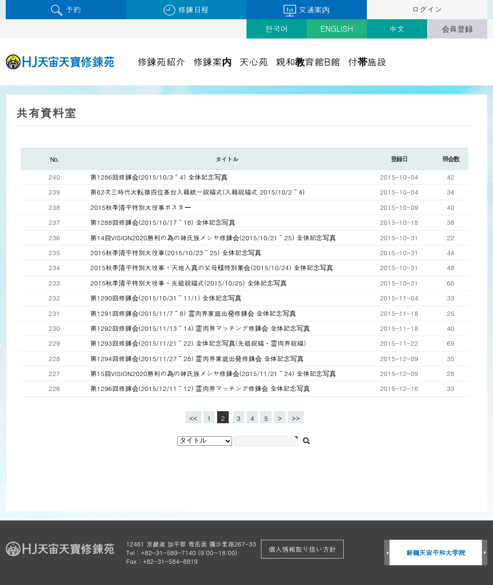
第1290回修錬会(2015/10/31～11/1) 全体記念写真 (166, 297)
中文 (397, 28)
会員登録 (457, 28)
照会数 (450, 158)
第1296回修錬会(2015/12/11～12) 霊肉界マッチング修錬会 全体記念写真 (200, 388)
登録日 (398, 158)
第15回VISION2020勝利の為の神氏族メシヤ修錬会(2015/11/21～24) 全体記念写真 (214, 373)
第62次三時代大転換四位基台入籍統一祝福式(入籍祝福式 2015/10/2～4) (198, 191)
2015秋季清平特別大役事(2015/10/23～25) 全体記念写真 (176, 252)
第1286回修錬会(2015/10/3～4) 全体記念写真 (159, 177)
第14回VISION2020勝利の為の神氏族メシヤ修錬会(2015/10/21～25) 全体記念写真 (214, 237)
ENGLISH (337, 28)
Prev (386, 553)
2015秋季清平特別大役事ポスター (141, 207)
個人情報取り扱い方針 (302, 549)
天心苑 (253, 61)
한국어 (276, 28)
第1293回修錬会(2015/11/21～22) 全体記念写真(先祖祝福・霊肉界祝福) (198, 343)
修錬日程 (186, 10)
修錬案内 (212, 61)
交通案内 (306, 10)
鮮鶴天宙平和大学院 (436, 552)
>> (296, 418)
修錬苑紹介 (161, 61)
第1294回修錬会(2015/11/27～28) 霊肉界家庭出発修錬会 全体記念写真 (197, 358)
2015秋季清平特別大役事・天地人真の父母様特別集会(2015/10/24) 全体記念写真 (212, 267)
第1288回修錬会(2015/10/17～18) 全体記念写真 (163, 222)
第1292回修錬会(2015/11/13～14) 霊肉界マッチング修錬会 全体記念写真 (200, 328)
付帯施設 (367, 61)
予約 (65, 10)
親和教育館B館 (308, 61)
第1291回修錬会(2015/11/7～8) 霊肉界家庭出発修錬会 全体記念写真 (193, 313)
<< (193, 418)
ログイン (427, 9)
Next (484, 553)
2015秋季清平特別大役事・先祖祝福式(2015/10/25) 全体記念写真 (189, 282)
